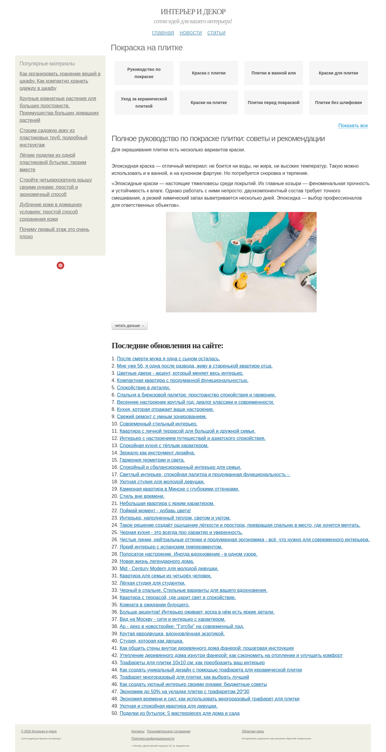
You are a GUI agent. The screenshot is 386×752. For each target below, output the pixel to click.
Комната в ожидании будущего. (155, 604)
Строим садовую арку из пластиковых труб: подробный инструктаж (53, 137)
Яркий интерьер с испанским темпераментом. (171, 546)
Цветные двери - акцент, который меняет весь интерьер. (180, 373)
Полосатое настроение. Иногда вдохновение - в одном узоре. (189, 554)
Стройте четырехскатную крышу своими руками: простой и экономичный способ (56, 187)
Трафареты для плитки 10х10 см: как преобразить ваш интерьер (192, 662)
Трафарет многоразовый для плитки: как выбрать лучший (184, 677)
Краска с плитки (209, 73)
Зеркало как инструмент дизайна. (157, 452)
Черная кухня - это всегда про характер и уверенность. (181, 532)
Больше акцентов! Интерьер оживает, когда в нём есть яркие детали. (197, 612)
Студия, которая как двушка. (152, 640)
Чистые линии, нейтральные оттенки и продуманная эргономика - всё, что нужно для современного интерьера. (245, 539)
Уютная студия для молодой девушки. (162, 481)
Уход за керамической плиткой (144, 102)
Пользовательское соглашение (169, 731)
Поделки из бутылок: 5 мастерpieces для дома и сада (180, 713)
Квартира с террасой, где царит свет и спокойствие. (178, 597)
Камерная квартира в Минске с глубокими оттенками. (179, 488)
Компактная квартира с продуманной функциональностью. (182, 380)
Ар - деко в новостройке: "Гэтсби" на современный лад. (182, 626)
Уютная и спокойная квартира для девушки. (169, 706)
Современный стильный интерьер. (159, 423)
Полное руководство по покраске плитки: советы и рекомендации (218, 138)
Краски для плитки (338, 73)
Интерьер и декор (193, 11)
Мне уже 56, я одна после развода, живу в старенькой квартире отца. (195, 365)
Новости (190, 32)
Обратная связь (253, 731)
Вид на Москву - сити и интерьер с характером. (173, 619)
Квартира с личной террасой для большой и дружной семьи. (187, 431)
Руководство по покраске (144, 73)
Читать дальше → (129, 326)
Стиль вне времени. (142, 496)
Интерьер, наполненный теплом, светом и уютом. (175, 517)
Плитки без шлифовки (338, 102)
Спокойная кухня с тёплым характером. (164, 445)
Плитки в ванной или (274, 73)
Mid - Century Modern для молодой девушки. (169, 568)
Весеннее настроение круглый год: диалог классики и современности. (195, 402)
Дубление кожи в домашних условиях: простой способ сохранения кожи (51, 212)
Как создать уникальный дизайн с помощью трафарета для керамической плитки (211, 669)
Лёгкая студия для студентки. (153, 583)
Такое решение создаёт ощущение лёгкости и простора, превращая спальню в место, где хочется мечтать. (240, 525)
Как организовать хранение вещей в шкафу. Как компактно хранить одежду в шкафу (60, 81)
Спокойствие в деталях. (143, 387)
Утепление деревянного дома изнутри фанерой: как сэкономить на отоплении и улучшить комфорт (231, 655)
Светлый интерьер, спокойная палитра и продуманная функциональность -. (205, 474)
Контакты (137, 731)
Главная (163, 32)
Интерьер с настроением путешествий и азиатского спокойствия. (193, 438)
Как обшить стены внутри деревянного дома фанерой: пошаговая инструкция (207, 648)
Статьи (216, 32)
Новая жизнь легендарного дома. (157, 561)
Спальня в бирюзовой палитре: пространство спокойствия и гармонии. (196, 394)
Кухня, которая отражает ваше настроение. (165, 409)
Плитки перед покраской (273, 102)
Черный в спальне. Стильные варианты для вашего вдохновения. (193, 590)
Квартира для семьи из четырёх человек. (166, 575)
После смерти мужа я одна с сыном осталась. (168, 358)
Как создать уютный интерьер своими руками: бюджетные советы (193, 684)
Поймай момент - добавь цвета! (155, 510)
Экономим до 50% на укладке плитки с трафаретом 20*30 (184, 691)
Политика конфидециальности (152, 738)
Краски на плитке (209, 102)
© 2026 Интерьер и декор (39, 731)
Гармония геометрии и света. (152, 460)
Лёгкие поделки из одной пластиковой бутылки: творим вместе (53, 162)
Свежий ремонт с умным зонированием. (162, 416)
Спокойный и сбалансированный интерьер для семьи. (180, 467)
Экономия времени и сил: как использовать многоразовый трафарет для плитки (209, 698)
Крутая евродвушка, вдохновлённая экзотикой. (172, 633)
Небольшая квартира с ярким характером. (167, 503)
